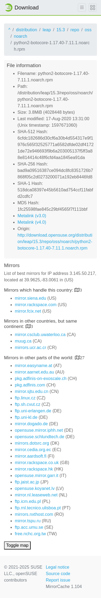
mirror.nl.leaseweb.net (36, 495)
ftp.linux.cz (25, 398)
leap (47, 29)
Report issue (58, 580)
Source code (58, 573)
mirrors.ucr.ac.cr (30, 347)
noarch (20, 36)
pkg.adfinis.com (30, 385)
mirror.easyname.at (33, 365)
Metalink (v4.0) (32, 222)
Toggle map (17, 545)
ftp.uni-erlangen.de (33, 411)
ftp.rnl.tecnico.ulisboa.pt (38, 508)
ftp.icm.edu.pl (28, 501)
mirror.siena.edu (30, 298)
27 (82, 357)
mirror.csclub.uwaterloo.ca (40, 334)
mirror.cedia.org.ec (33, 449)
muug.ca (23, 341)
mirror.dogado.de (31, 423)
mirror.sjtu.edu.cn (31, 391)
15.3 (60, 29)
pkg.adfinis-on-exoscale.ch (41, 378)
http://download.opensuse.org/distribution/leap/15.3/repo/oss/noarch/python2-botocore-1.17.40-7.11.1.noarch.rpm (55, 241)
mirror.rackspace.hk (34, 469)
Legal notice (57, 567)
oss (88, 29)
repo (75, 29)
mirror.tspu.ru (28, 521)
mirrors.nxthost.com (34, 514)
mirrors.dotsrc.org (32, 443)
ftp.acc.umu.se (29, 527)
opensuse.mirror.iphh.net (39, 430)
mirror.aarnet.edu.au (34, 372)
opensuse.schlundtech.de (39, 436)
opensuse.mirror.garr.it (36, 475)
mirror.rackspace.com (36, 304)
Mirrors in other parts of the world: (39, 357)
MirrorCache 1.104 (64, 586)
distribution (26, 29)
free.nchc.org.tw (30, 533)
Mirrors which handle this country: (39, 290)
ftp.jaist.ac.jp (27, 482)
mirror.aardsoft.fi (30, 456)
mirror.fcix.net (28, 311)
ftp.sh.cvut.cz (27, 404)
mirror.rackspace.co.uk (37, 462)
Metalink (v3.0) (32, 215)
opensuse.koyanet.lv (35, 488)
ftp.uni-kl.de (26, 417)
